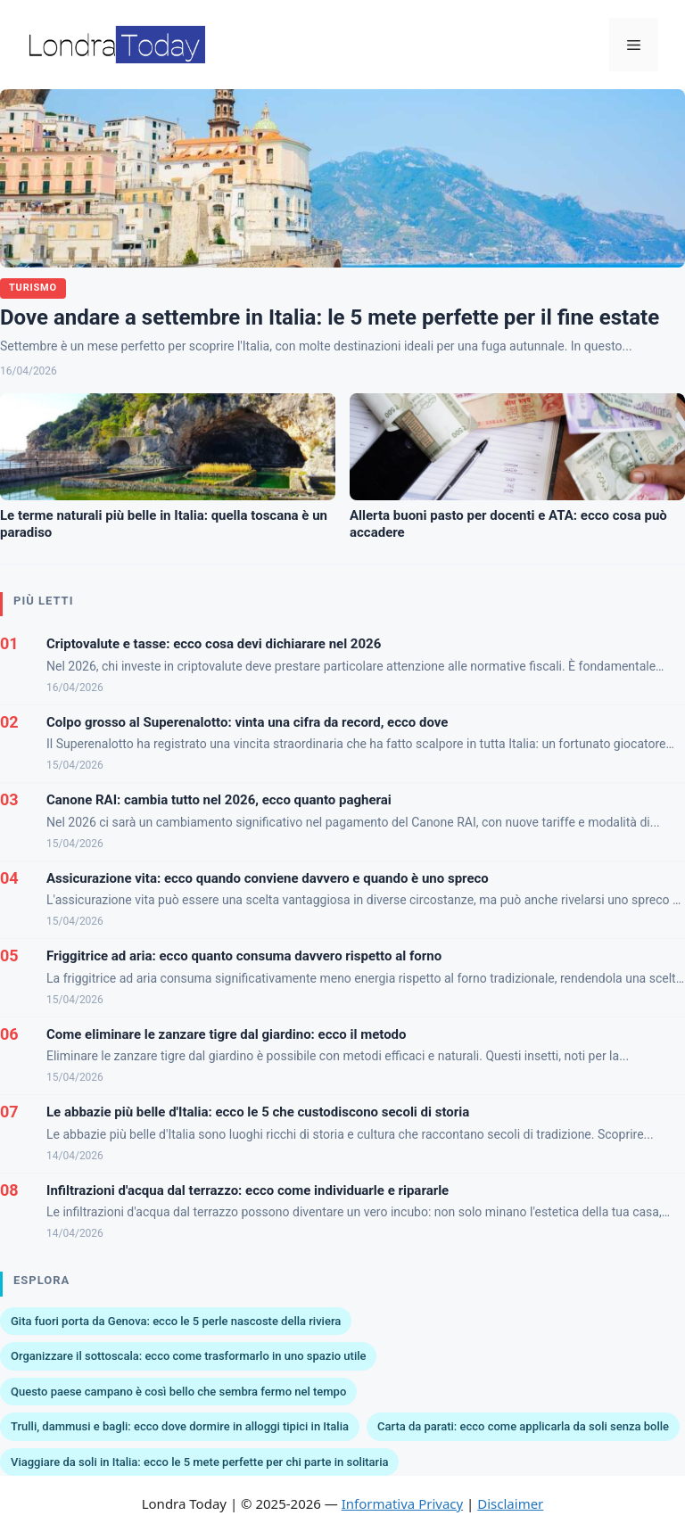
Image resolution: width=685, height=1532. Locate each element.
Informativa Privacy (402, 1503)
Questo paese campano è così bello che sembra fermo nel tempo (178, 1391)
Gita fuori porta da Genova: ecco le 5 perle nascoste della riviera (176, 1321)
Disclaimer (510, 1503)
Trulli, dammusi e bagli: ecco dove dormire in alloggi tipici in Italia (180, 1426)
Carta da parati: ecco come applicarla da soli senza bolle (523, 1426)
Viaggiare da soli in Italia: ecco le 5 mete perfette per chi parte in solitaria (199, 1462)
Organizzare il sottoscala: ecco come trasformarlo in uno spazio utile (188, 1356)
